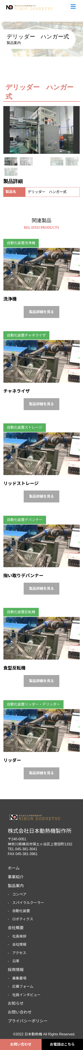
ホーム (13, 868)
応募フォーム (22, 986)
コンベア (19, 894)
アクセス (19, 953)
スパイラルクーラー (28, 903)
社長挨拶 (19, 936)
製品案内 (16, 886)
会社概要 (16, 928)
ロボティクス (22, 919)
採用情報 (16, 970)
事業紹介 (16, 877)
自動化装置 (21, 911)
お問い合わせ (20, 1044)
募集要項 (19, 978)
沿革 (15, 961)
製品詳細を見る (41, 312)
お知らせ (16, 1003)
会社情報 (19, 944)
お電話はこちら (62, 1044)
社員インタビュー (26, 995)
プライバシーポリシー (28, 1021)
